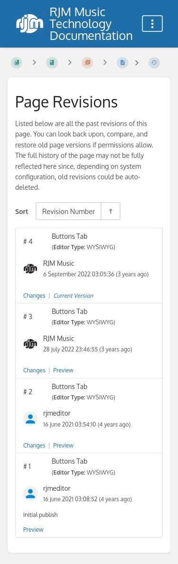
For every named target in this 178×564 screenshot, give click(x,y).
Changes (34, 295)
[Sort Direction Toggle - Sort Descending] (110, 211)
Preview (63, 370)
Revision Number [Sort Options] (68, 211)
